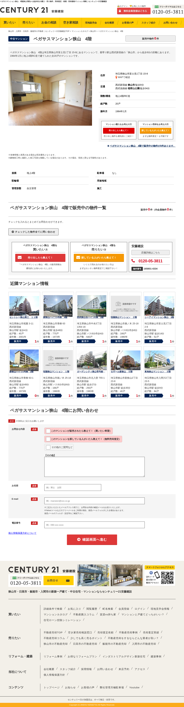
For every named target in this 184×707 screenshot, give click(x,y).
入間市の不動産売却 (144, 643)
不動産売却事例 (128, 632)
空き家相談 (70, 22)
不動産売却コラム (54, 638)
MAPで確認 (122, 77)
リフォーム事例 (53, 656)
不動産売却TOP (53, 632)
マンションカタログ (56, 614)
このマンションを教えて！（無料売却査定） (83, 439)
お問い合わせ (105, 669)
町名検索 (108, 608)
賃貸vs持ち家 (108, 614)
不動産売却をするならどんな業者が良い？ (133, 638)
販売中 (18, 341)
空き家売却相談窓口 (80, 632)
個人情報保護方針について (22, 533)
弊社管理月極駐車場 (112, 687)
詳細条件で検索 (53, 608)
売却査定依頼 (106, 632)
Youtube (134, 687)
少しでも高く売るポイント (86, 638)
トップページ (52, 687)
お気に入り (74, 608)
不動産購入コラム (84, 614)
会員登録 (124, 608)
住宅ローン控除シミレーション (62, 620)
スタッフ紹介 (68, 669)
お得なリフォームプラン (82, 656)
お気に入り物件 (139, 6)
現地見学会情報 (160, 608)
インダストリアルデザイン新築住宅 (124, 656)
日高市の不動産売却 (85, 643)
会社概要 (49, 669)
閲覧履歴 (91, 608)
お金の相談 (48, 22)
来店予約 (124, 669)
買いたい (10, 22)
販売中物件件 (150, 38)
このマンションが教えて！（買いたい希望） (79, 431)
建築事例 (156, 656)
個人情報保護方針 (54, 674)
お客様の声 (88, 687)
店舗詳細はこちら (150, 252)
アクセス (140, 669)
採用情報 (86, 669)
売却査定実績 (151, 632)
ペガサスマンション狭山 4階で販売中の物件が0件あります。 (143, 145)
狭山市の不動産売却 (56, 643)
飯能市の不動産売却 (115, 643)
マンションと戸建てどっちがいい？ (142, 614)
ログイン (124, 6)
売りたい (28, 22)
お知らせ (70, 687)
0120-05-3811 (147, 261)
